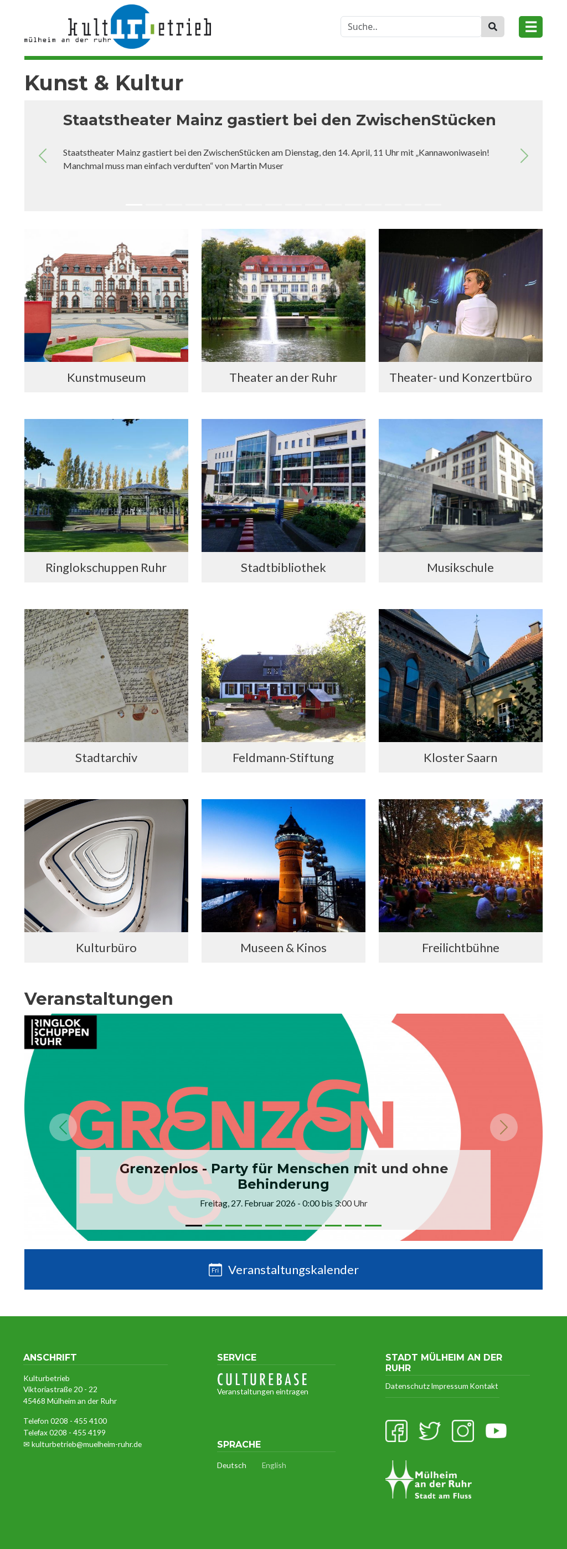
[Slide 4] (193, 206)
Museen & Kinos (283, 947)
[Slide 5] (213, 206)
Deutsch (231, 1465)
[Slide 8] (273, 206)
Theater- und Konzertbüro (460, 377)
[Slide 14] (393, 206)
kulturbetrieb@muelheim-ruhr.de (87, 1444)
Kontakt (484, 1385)
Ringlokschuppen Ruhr (106, 567)
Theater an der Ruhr (283, 377)
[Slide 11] (333, 206)
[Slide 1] (134, 206)
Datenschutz (407, 1385)
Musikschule (460, 567)
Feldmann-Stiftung (283, 757)
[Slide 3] (174, 206)
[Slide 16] (433, 206)
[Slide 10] (313, 206)
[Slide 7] (253, 206)
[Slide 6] (233, 206)
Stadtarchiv (106, 757)
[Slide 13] (373, 206)
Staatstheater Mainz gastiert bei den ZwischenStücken (279, 120)
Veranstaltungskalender (293, 1269)
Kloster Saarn (460, 757)
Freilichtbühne (460, 947)
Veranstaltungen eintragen (262, 1384)
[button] (42, 156)
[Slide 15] (413, 206)
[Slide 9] (293, 206)
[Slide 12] (353, 206)
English (274, 1465)
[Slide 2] (154, 206)
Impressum (449, 1385)
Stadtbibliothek (283, 567)
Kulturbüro (106, 947)
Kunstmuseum (106, 377)
